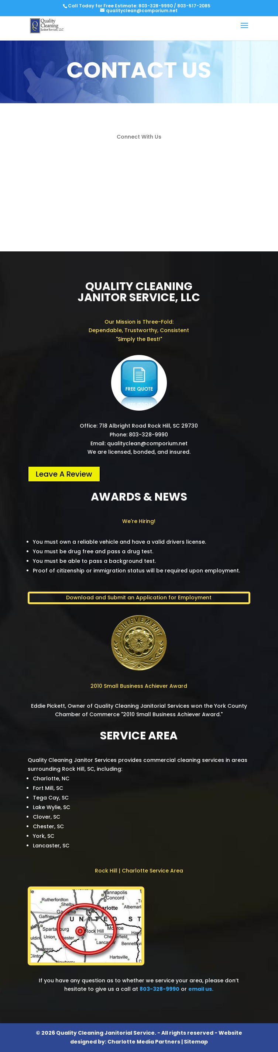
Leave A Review (64, 474)
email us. (200, 989)
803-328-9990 (155, 6)
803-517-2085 (193, 6)
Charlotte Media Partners (143, 1041)
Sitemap (196, 1041)
